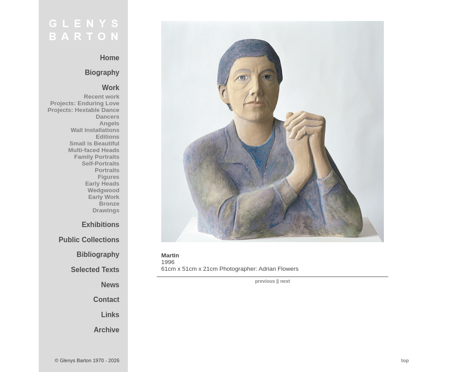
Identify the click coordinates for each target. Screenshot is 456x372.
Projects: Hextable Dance (83, 110)
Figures (109, 177)
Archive (106, 330)
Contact (107, 299)
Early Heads (102, 183)
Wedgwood (103, 190)
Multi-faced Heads (93, 150)
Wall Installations (95, 130)
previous (265, 281)
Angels (109, 123)
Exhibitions (100, 224)
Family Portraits (97, 156)
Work (110, 87)
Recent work (101, 96)
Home (109, 58)
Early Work (103, 197)
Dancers (107, 116)
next (285, 281)
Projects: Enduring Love (84, 103)
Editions (107, 136)
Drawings (106, 210)
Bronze (109, 203)
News (110, 285)
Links (110, 314)
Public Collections (89, 240)
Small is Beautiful (94, 143)
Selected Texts (95, 269)
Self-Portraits (100, 163)
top (405, 360)
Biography (102, 72)
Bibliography (98, 254)
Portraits (107, 170)
